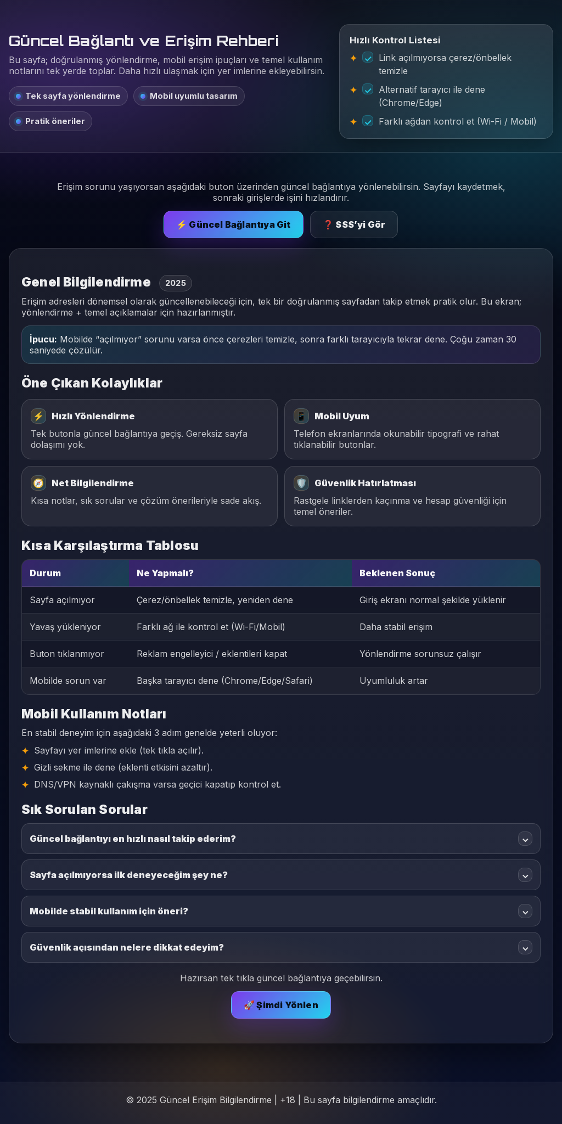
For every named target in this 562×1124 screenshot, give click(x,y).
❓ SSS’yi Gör (354, 224)
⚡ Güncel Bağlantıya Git (233, 224)
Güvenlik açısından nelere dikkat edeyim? (281, 947)
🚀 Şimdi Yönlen (281, 1004)
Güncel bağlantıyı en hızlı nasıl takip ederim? (281, 838)
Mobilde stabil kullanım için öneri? (281, 911)
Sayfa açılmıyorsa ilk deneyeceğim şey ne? (281, 875)
